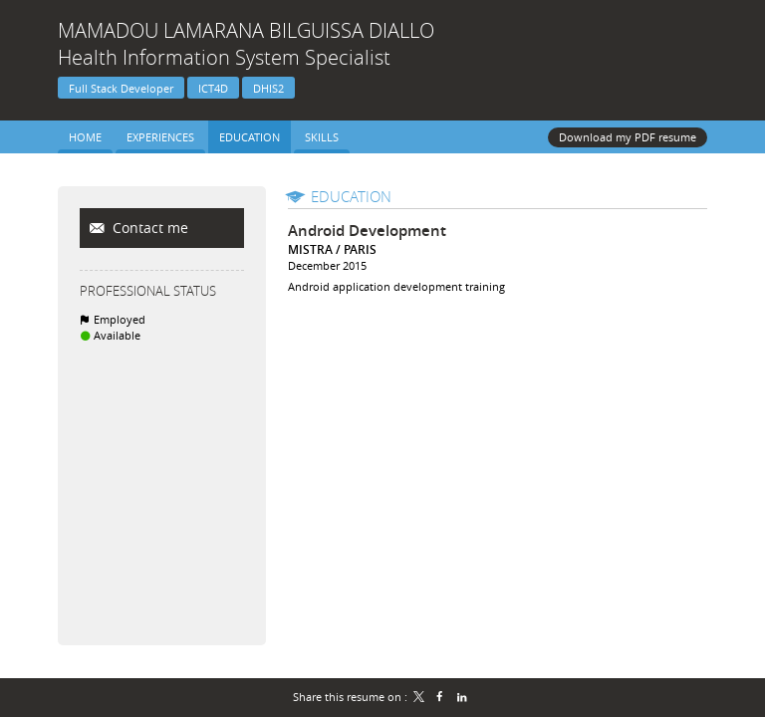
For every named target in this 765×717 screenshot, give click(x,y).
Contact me (148, 227)
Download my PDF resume (627, 136)
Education (351, 196)
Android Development (367, 230)
